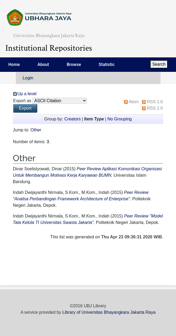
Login (28, 77)
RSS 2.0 (155, 108)
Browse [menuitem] (74, 64)
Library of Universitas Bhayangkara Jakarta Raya (109, 312)
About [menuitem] (43, 64)
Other (36, 130)
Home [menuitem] (14, 64)
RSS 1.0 (155, 101)
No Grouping (119, 119)
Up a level (26, 93)
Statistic (106, 64)
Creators (72, 119)
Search (159, 64)
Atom (133, 101)
